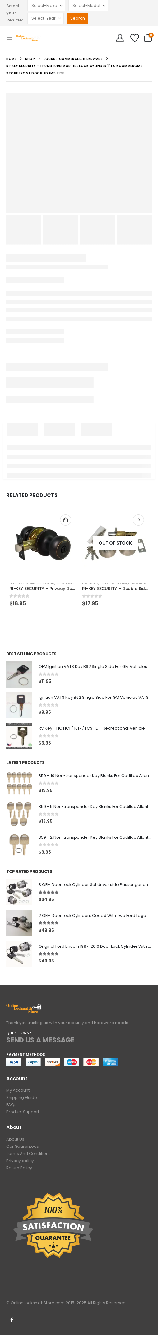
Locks (60, 583)
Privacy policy (20, 1161)
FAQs (11, 1105)
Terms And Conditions (28, 1153)
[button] (11, 38)
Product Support (22, 1112)
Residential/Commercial (129, 583)
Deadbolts (90, 583)
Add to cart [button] (65, 520)
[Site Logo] (28, 38)
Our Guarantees (22, 1146)
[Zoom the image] (24, 1007)
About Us (15, 1139)
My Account (18, 1090)
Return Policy (19, 1168)
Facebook (11, 1319)
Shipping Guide (21, 1097)
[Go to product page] (42, 543)
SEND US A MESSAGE (40, 1040)
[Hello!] (119, 38)
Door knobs (45, 583)
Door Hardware (22, 583)
